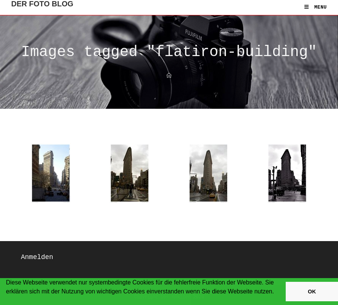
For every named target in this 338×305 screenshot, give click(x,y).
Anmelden (37, 257)
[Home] (169, 76)
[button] (7, 301)
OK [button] (312, 292)
